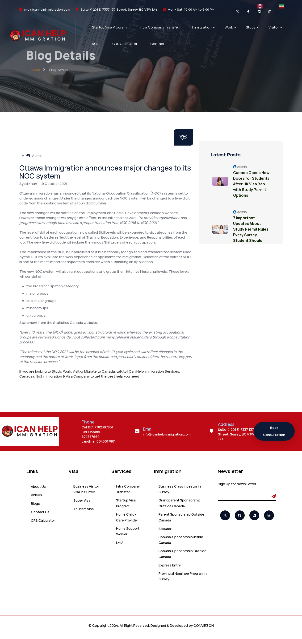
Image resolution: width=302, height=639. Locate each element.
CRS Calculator (43, 520)
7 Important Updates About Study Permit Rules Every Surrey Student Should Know (248, 237)
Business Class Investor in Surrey (180, 489)
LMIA (120, 544)
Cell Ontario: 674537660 (91, 434)
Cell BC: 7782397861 (97, 427)
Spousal (165, 530)
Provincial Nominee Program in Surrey (181, 579)
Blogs (35, 503)
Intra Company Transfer (128, 489)
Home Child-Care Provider (127, 518)
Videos (36, 494)
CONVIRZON (203, 629)
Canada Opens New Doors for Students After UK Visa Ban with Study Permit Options (251, 187)
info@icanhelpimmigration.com (47, 9)
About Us (38, 486)
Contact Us (40, 511)
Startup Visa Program (126, 504)
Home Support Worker (128, 533)
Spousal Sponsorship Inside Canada (182, 541)
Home (35, 70)
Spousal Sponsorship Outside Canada (176, 556)
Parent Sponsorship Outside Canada (182, 518)
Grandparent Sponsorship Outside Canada (180, 504)
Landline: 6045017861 (99, 441)
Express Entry (170, 568)
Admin (34, 155)
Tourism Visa (83, 509)
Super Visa (82, 501)
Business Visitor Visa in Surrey (86, 489)
